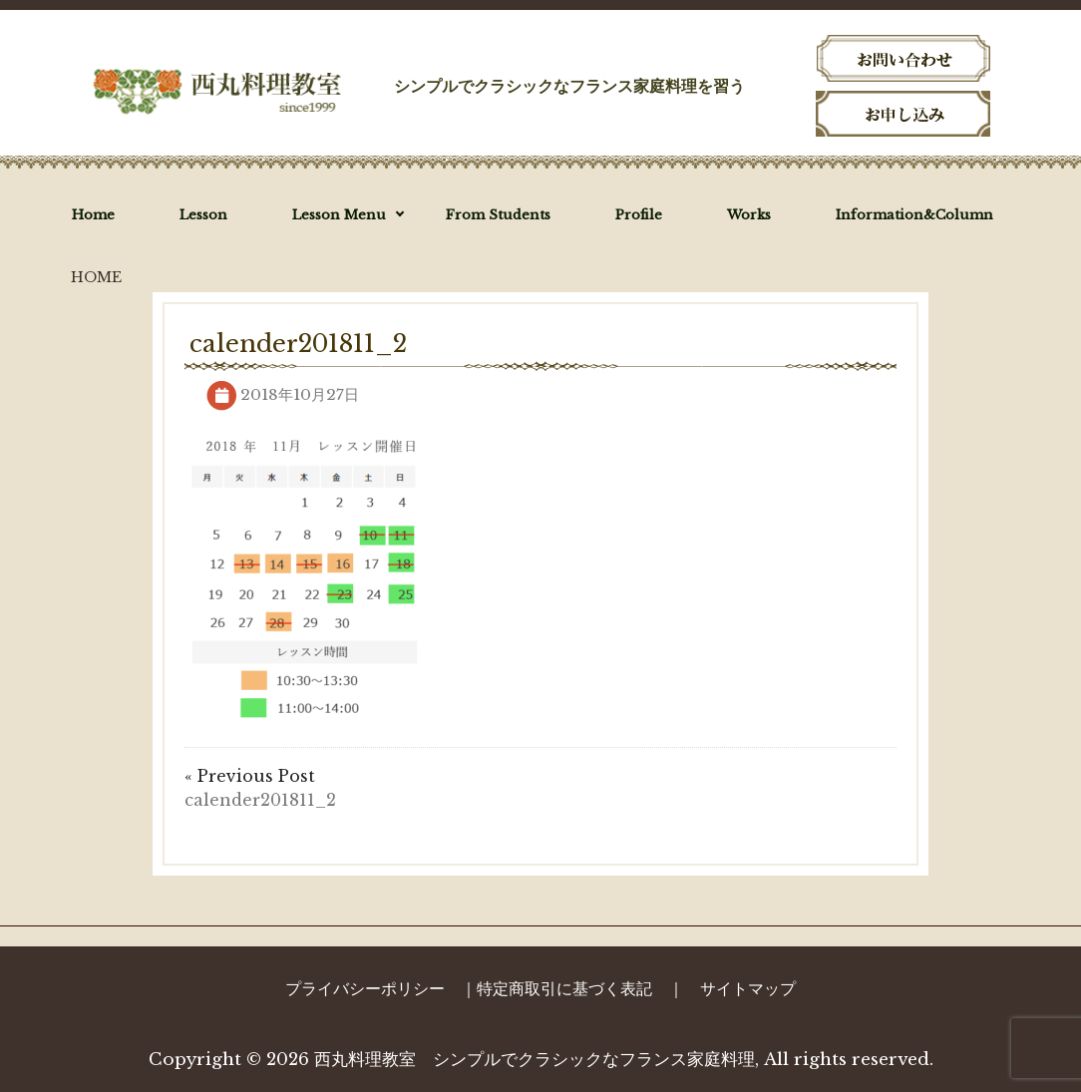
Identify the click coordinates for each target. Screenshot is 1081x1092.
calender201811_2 (260, 800)
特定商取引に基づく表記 (564, 988)
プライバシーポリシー (365, 988)
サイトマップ (748, 988)
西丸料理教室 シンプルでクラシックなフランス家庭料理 (534, 1059)
